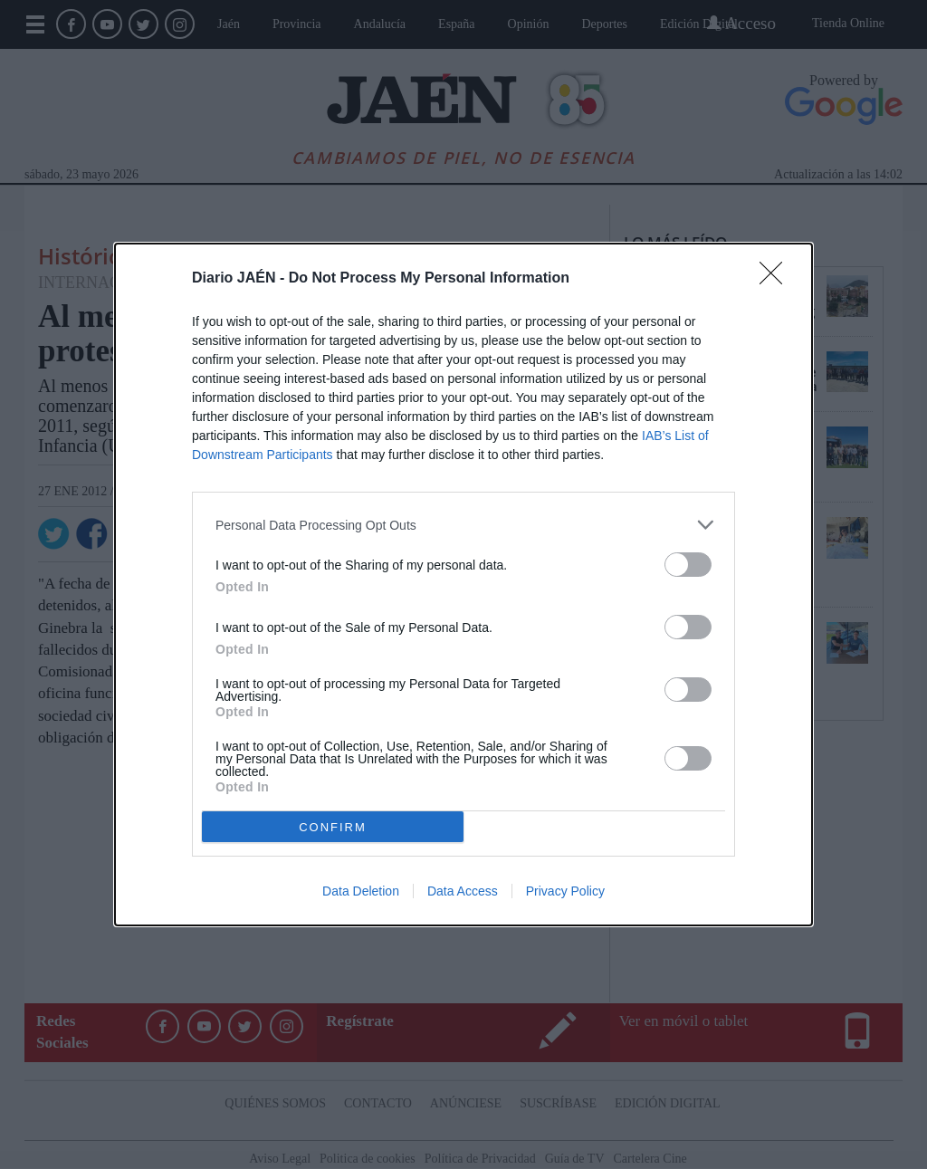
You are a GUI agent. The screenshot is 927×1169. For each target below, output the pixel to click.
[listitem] (463, 524)
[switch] (688, 564)
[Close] (777, 279)
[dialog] (463, 584)
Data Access (462, 891)
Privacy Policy (565, 891)
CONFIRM (333, 827)
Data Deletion (360, 891)
